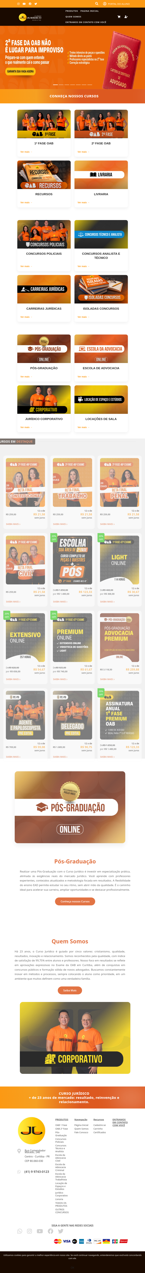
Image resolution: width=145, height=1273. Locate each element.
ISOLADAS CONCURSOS (101, 308)
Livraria (59, 1199)
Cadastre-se (100, 1125)
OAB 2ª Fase (61, 1128)
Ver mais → (26, 152)
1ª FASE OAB (43, 143)
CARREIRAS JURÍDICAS (43, 308)
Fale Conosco (81, 1132)
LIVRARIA (101, 194)
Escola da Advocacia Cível (60, 1157)
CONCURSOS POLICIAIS (44, 253)
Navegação (80, 1119)
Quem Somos (73, 16)
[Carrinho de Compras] (118, 17)
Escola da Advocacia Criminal (60, 1167)
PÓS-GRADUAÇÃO (43, 368)
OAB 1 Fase (61, 1125)
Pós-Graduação (61, 1134)
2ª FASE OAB (101, 143)
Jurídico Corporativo (61, 1194)
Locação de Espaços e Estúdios (61, 1186)
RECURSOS (44, 194)
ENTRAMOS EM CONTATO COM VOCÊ (86, 22)
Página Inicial (81, 1125)
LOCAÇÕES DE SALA (101, 419)
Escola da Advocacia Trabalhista (61, 1176)
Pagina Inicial (90, 10)
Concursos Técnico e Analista (60, 1148)
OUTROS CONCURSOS (62, 1211)
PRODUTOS (72, 10)
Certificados (100, 1132)
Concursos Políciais (60, 1140)
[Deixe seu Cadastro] (125, 17)
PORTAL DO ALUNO (116, 4)
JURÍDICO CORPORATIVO (44, 419)
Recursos (99, 1119)
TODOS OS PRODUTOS (61, 1204)
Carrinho (98, 1128)
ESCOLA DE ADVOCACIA (101, 368)
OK (72, 1267)
